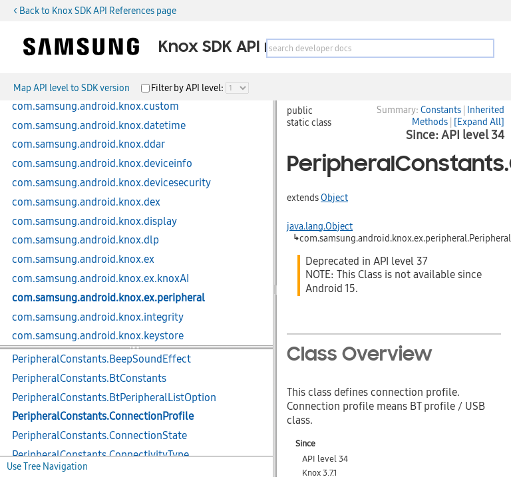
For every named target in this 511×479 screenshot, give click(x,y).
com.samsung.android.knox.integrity (98, 317)
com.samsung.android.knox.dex (86, 202)
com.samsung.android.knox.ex (83, 259)
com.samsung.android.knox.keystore (98, 336)
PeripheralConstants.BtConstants (89, 378)
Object (334, 198)
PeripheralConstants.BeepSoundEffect (101, 359)
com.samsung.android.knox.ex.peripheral (108, 298)
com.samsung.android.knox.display (94, 221)
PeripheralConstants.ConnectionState (99, 435)
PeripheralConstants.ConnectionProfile (103, 416)
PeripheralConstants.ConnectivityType (100, 455)
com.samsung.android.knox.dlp (85, 240)
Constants (441, 110)
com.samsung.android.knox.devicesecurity (111, 183)
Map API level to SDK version (71, 88)
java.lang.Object (320, 226)
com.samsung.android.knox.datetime (99, 125)
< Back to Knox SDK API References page (94, 11)
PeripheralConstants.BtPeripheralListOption (114, 397)
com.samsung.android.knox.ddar (88, 144)
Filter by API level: (188, 88)
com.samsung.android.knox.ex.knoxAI (100, 278)
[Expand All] (479, 122)
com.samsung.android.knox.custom (95, 106)
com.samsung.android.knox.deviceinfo (102, 163)
